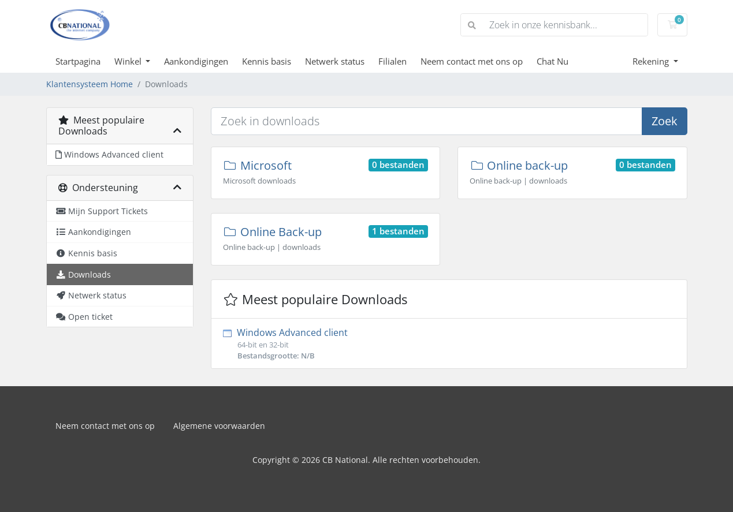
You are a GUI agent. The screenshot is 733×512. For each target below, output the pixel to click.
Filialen (392, 61)
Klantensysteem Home (89, 84)
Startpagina (78, 61)
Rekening (651, 61)
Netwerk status (334, 61)
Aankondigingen (196, 61)
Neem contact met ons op (472, 61)
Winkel (129, 61)
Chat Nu (552, 61)
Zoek (665, 121)
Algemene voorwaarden (219, 425)
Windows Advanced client (449, 343)
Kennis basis (266, 61)
